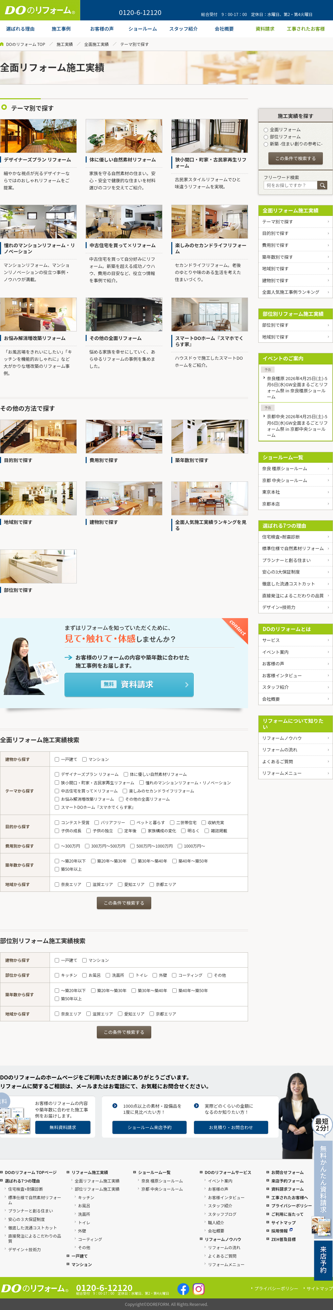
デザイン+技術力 (278, 607)
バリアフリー (109, 822)
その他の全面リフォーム (144, 799)
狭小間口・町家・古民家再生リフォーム (94, 782)
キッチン (66, 975)
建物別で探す (275, 280)
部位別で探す (275, 325)
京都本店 (271, 503)
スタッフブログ (222, 1214)
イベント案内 (275, 652)
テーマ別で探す (277, 221)
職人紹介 (216, 1222)
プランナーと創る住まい (286, 560)
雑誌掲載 (216, 830)
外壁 (160, 975)
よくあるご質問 (277, 761)
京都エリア (163, 884)
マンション (95, 759)
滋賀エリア (99, 884)
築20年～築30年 (109, 861)
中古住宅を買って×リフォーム (86, 791)
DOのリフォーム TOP (25, 44)
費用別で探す (275, 245)
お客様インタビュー (282, 675)
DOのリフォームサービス (228, 1172)
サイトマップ (283, 1222)
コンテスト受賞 (72, 822)
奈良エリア (68, 884)
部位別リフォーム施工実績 (293, 313)
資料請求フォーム (287, 1189)
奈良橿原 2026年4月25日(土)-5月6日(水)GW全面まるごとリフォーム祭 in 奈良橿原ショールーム (297, 387)
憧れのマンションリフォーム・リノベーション (185, 782)
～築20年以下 (70, 861)
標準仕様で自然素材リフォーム (293, 548)
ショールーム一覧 (283, 457)
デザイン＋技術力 (24, 1249)
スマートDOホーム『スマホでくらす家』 (95, 807)
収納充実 (212, 822)
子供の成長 (68, 830)
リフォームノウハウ (282, 738)
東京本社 (271, 492)
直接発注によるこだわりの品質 (293, 595)
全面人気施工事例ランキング (290, 292)
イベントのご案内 (283, 358)
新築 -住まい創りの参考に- (293, 143)
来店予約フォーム (287, 1181)
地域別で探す (275, 268)
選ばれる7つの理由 (284, 525)
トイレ (138, 975)
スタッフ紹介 (275, 687)
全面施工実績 (96, 44)
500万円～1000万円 (151, 846)
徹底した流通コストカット (288, 583)
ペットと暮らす (147, 822)
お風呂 (91, 975)
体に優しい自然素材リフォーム (155, 774)
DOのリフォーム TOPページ (30, 1172)
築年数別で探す (277, 257)
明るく (190, 830)
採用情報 (282, 1231)
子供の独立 (99, 830)
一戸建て (66, 759)
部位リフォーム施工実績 (97, 1189)
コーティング (187, 975)
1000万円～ (191, 846)
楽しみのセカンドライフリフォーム (158, 791)
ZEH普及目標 (283, 1239)
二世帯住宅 (183, 822)
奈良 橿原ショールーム (284, 468)
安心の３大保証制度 (26, 1219)
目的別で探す (275, 233)
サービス (271, 640)
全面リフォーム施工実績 (291, 210)
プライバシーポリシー (291, 1205)
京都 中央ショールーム (284, 480)
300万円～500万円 (105, 846)
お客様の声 (273, 663)
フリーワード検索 (281, 177)
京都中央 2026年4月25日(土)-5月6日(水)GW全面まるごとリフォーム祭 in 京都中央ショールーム (297, 425)
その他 (217, 975)
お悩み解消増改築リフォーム (84, 799)
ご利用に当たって (287, 1214)
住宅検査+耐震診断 (281, 536)
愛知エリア (131, 884)
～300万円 (67, 846)
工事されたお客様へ (289, 1197)
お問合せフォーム (287, 1172)
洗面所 (115, 975)
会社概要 (271, 699)
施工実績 (64, 44)
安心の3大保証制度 (281, 571)
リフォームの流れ (279, 749)
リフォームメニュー (282, 773)
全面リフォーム (282, 129)
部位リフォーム (282, 136)
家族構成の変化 (158, 830)
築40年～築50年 (190, 861)
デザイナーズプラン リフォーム (87, 774)
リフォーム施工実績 (89, 1172)
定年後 (127, 830)
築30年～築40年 (149, 861)
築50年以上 (68, 869)
